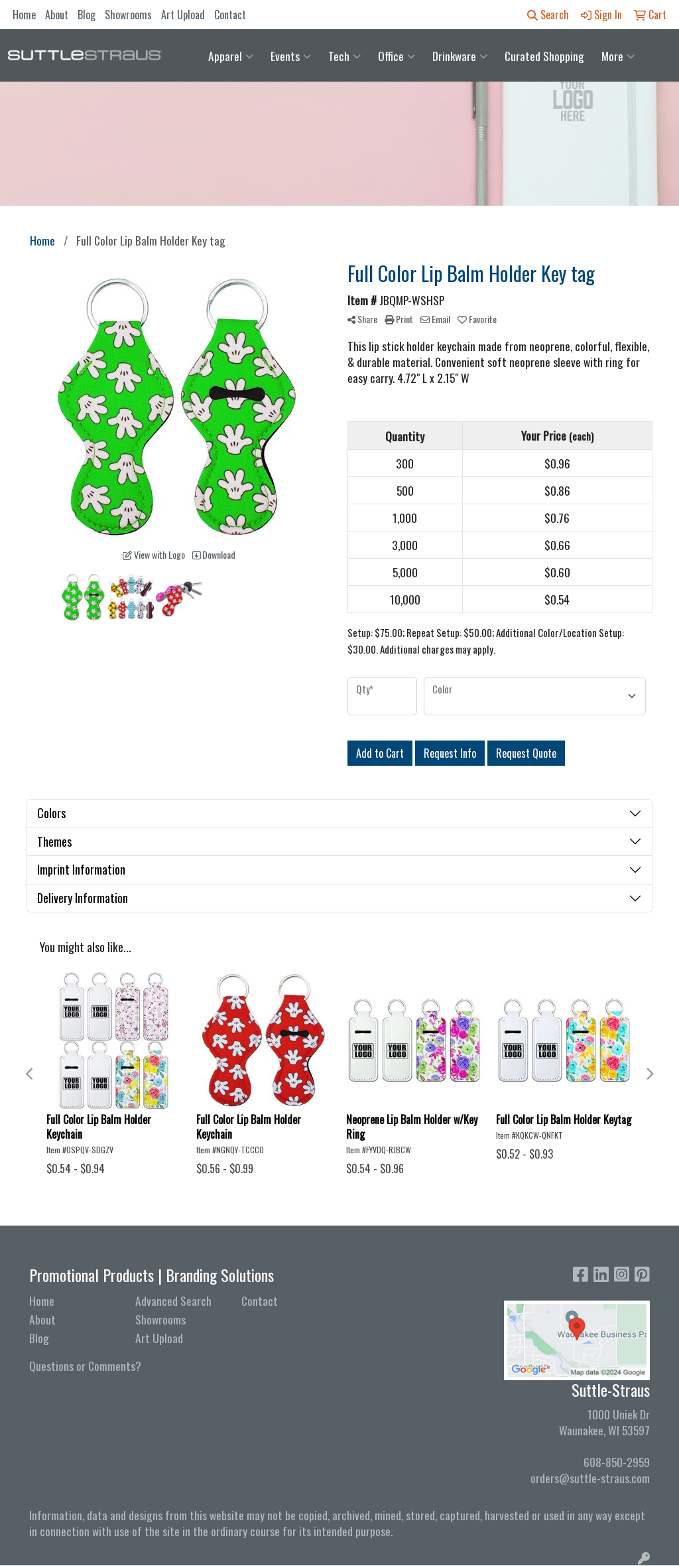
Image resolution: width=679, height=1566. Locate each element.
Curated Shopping (544, 55)
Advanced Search (173, 1300)
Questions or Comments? (85, 1365)
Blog (86, 15)
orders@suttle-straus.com (590, 1477)
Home (24, 15)
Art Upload (183, 15)
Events (291, 55)
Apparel (230, 55)
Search (548, 15)
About (56, 15)
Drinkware (459, 55)
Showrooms (128, 15)
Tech (344, 55)
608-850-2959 (617, 1461)
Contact (230, 15)
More (618, 55)
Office (396, 55)
